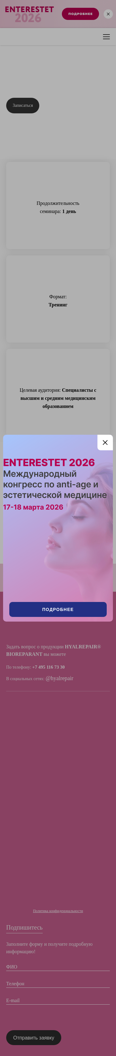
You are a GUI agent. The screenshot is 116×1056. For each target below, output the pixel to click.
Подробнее (58, 609)
